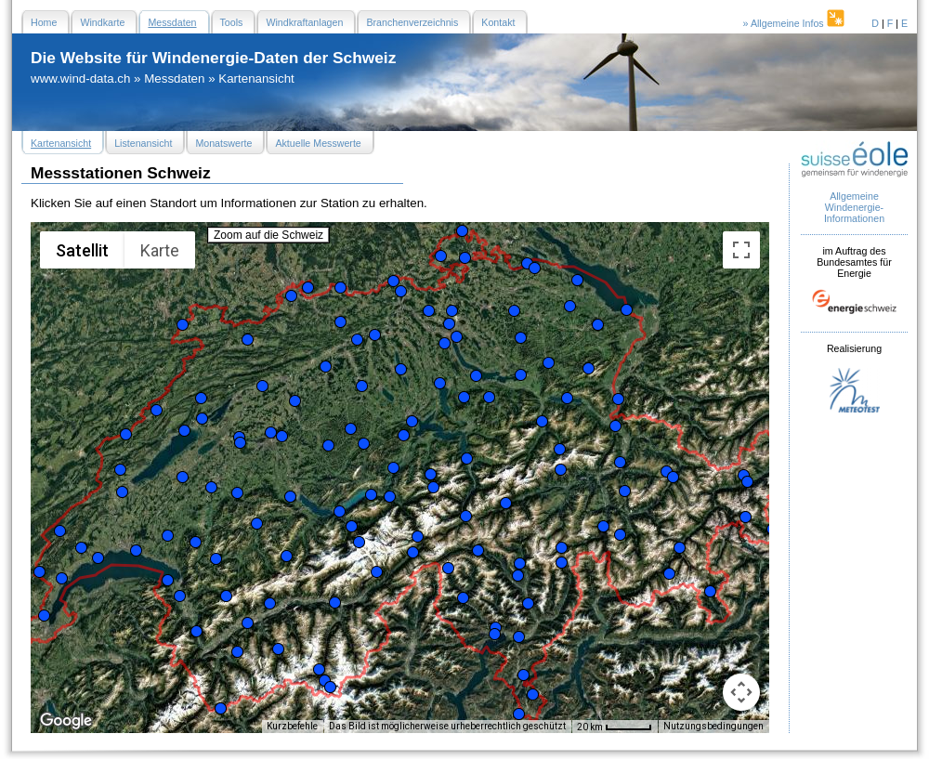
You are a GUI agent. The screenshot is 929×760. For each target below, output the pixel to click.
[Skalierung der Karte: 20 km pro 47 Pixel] (614, 726)
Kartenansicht (256, 78)
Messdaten (174, 78)
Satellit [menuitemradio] (82, 250)
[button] (39, 572)
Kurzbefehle (292, 726)
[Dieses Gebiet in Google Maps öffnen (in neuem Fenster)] (66, 721)
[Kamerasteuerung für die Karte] (741, 692)
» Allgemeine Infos (795, 23)
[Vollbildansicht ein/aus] (741, 250)
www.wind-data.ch (80, 78)
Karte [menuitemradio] (159, 250)
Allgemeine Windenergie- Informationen (854, 207)
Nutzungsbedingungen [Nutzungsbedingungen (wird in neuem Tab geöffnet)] (713, 726)
